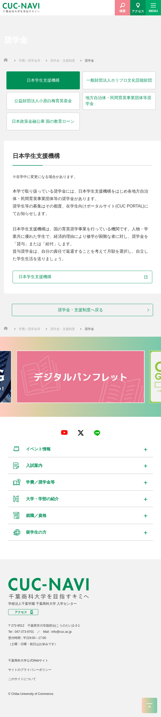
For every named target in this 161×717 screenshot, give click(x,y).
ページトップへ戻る (149, 705)
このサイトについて (22, 679)
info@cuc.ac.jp (61, 632)
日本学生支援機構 (82, 277)
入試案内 (34, 465)
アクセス (21, 612)
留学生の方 (36, 532)
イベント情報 (38, 449)
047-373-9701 (24, 632)
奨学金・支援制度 (63, 60)
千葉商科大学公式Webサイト (28, 660)
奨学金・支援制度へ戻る (80, 310)
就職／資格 (36, 515)
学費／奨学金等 (30, 60)
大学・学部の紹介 (42, 499)
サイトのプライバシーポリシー (29, 670)
